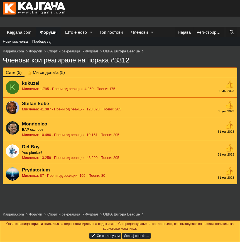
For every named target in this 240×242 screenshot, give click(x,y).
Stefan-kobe (35, 103)
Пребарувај (42, 41)
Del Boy (31, 146)
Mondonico (34, 124)
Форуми (48, 32)
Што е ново (76, 32)
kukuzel (30, 83)
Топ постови (111, 32)
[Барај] (231, 32)
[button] (91, 32)
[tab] (46, 72)
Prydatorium (36, 170)
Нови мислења (15, 41)
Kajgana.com (19, 32)
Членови (139, 32)
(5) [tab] (14, 72)
